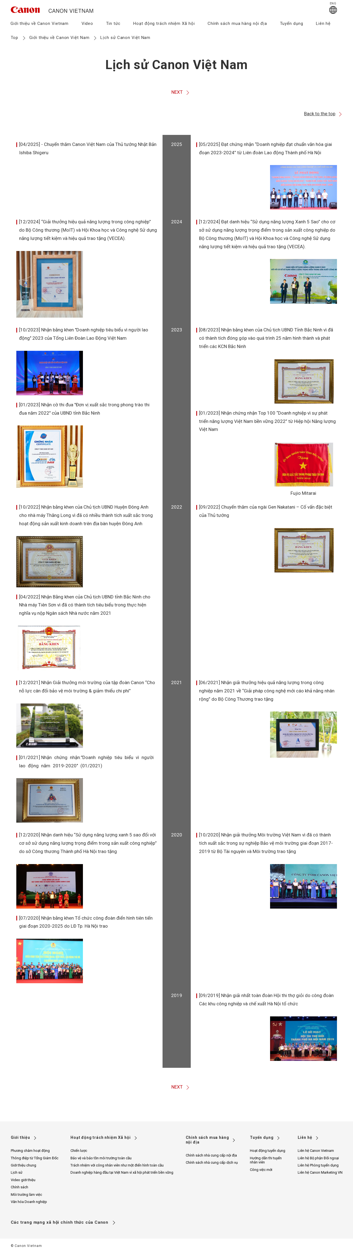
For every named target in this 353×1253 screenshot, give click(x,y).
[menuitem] (39, 25)
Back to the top (323, 113)
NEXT (180, 92)
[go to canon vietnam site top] (52, 13)
